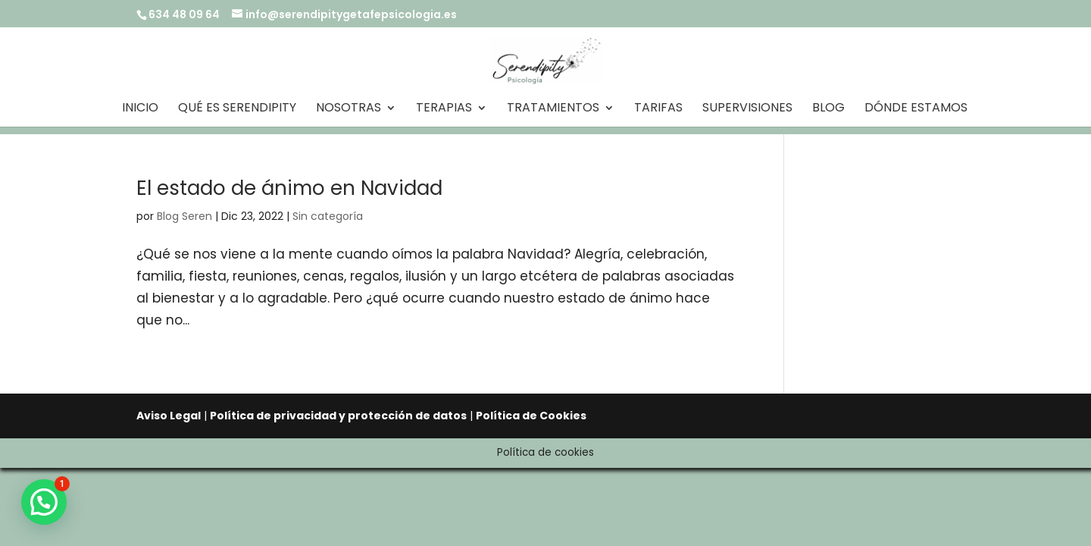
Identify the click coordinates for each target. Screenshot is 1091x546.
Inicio (140, 109)
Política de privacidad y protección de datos (338, 415)
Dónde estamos (916, 109)
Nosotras (348, 109)
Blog (828, 109)
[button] (44, 502)
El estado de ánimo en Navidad (289, 188)
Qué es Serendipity (237, 109)
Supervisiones (747, 109)
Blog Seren (184, 216)
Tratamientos (553, 109)
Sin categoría (327, 216)
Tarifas (658, 109)
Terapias (444, 109)
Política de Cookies (531, 415)
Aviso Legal (168, 415)
